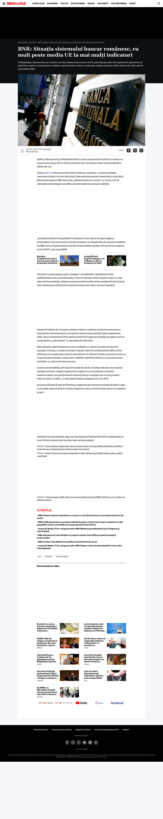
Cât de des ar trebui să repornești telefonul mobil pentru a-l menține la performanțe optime (94, 641)
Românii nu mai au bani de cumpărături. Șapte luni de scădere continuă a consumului (47, 627)
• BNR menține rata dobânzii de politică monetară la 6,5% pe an (67, 542)
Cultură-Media (119, 4)
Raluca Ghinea (32, 151)
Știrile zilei (38, 4)
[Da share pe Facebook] (129, 150)
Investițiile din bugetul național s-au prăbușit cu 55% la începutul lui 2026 (94, 259)
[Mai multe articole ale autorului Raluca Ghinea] (22, 150)
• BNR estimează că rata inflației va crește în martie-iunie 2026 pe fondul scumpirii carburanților (76, 536)
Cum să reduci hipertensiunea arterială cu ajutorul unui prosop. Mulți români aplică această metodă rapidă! (94, 674)
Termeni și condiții (83, 730)
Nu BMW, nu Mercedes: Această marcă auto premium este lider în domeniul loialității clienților (47, 691)
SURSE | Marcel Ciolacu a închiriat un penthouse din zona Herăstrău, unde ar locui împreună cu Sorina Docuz (47, 641)
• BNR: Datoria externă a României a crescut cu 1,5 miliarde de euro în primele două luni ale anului (80, 516)
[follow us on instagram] (99, 703)
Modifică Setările (81, 736)
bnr (39, 556)
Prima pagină (23, 42)
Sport (132, 4)
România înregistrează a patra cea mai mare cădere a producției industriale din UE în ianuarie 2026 (48, 259)
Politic (64, 4)
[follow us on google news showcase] (64, 703)
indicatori (48, 556)
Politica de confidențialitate (107, 730)
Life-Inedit (102, 4)
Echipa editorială (41, 730)
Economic (52, 4)
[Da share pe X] (135, 150)
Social (91, 4)
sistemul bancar (62, 556)
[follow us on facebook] (117, 703)
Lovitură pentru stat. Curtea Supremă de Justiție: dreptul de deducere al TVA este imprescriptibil (94, 627)
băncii (48, 172)
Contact (125, 730)
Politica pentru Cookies (62, 730)
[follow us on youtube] (81, 703)
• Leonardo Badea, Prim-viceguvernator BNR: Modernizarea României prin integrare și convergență (78, 530)
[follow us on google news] (46, 703)
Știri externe (78, 4)
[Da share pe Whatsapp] (141, 150)
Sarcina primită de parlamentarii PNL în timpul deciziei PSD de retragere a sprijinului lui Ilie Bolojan (48, 674)
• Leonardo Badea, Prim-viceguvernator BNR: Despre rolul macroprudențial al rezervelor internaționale (79, 547)
